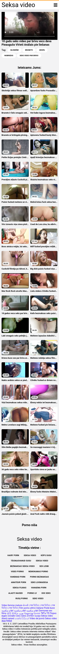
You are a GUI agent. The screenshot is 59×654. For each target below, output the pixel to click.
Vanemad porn (17, 577)
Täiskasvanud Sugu (21, 561)
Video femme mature (12, 605)
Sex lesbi (44, 566)
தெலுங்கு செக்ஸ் (32, 613)
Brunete (29, 50)
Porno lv (32, 593)
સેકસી (25, 605)
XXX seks (46, 593)
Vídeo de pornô (37, 618)
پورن (21, 613)
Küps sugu (46, 555)
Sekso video (51, 618)
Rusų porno (22, 598)
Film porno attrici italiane (31, 608)
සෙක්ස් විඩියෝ (22, 618)
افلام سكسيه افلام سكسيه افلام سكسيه (20, 610)
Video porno (17, 571)
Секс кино (21, 615)
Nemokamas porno (38, 571)
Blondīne (14, 50)
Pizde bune (49, 608)
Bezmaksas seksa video (22, 566)
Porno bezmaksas (39, 577)
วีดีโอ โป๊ (45, 613)
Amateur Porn (18, 582)
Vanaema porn (38, 588)
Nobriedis (8, 56)
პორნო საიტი (33, 615)
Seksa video (30, 555)
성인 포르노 (12, 613)
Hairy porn (13, 555)
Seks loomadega (39, 582)
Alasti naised (15, 593)
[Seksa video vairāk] (55, 5)
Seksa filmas (19, 588)
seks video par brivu (29, 56)
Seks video (38, 598)
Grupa (42, 50)
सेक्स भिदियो (7, 621)
